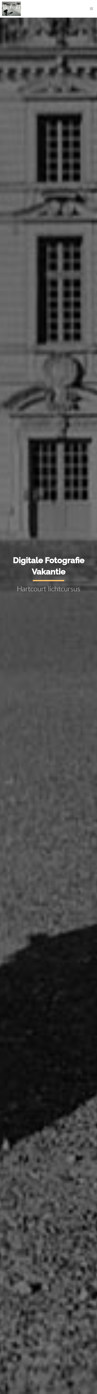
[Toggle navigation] (91, 8)
